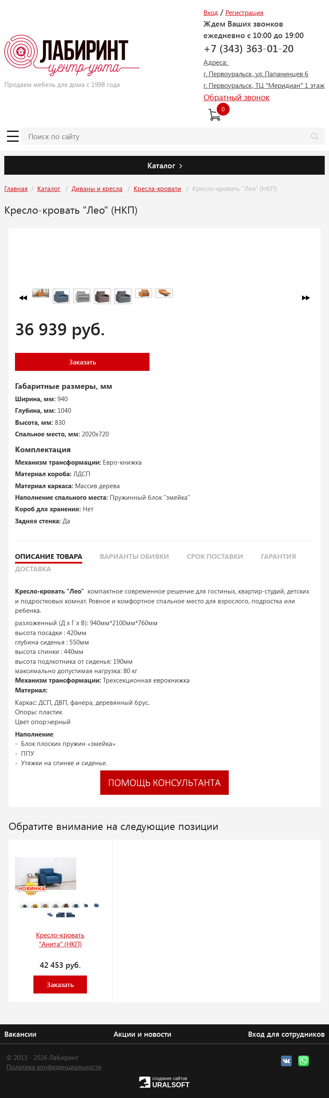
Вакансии (20, 1033)
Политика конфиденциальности (54, 1066)
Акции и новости (142, 1033)
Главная (16, 188)
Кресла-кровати (157, 188)
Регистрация (244, 12)
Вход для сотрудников (286, 1033)
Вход (210, 12)
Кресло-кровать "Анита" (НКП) (60, 939)
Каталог (48, 188)
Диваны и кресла (97, 188)
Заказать (82, 361)
